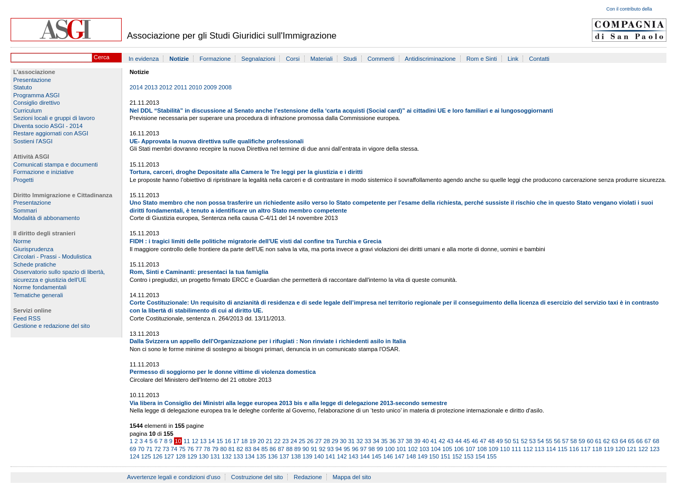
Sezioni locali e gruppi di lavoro (54, 118)
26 (310, 441)
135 (262, 456)
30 (343, 441)
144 (365, 456)
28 (326, 441)
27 (318, 441)
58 (573, 441)
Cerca (101, 57)
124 (135, 456)
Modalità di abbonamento (46, 218)
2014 (136, 87)
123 (654, 449)
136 (273, 456)
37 (401, 441)
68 (656, 441)
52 (524, 441)
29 (335, 441)
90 (306, 449)
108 (482, 449)
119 (608, 449)
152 (457, 456)
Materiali (321, 59)
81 (231, 449)
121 (632, 449)
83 (248, 449)
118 (597, 449)
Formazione (215, 59)
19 (252, 441)
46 (475, 441)
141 (330, 456)
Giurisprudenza (33, 249)
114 (551, 449)
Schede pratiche (34, 264)
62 (606, 441)
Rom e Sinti (481, 59)
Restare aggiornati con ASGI (50, 133)
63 (614, 441)
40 (425, 441)
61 (598, 441)
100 (390, 449)
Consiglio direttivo (36, 102)
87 (281, 449)
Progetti (23, 180)
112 (528, 449)
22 (277, 441)
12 (194, 441)
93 (330, 449)
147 (400, 456)
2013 (151, 87)
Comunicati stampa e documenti (55, 164)
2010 (195, 87)
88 (289, 449)
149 (423, 456)
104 (436, 449)
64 (623, 441)
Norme (22, 241)
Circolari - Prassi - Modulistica (52, 256)
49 (499, 441)
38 (409, 441)
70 (141, 449)
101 (401, 449)
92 (322, 449)
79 (215, 449)
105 (447, 449)
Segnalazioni (258, 59)
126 (158, 456)
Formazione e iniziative (43, 172)
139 (308, 456)
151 (446, 456)
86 (273, 449)
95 (347, 449)
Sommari (25, 210)
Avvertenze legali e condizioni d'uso (174, 477)
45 (466, 441)
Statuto (22, 87)
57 (565, 441)
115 (562, 449)
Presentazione (32, 80)
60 (590, 441)
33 (367, 441)
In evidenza (144, 59)
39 (417, 441)
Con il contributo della (629, 9)
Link (513, 59)
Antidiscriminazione (430, 59)
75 (182, 449)
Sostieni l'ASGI (32, 141)
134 (250, 456)
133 (238, 456)
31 (351, 441)
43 (450, 441)
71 (149, 449)
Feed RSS (27, 318)
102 (413, 449)
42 (441, 441)
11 (187, 441)
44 (458, 441)
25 (302, 441)
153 (469, 456)
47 (483, 441)
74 (174, 449)
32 (359, 441)
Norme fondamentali (40, 287)
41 (434, 441)
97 (363, 449)
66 (639, 441)
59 (582, 441)
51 (516, 441)
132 (227, 456)
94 (338, 449)
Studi (350, 59)
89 (297, 449)
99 (380, 449)
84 (256, 449)
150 (434, 456)
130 (204, 456)
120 (620, 449)
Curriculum (27, 110)
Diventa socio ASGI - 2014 (48, 126)
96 (355, 449)
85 (264, 449)
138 (296, 456)
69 (133, 449)
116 (574, 449)
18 (244, 441)
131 (215, 456)
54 (540, 441)
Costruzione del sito (257, 477)
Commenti (381, 59)
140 (319, 456)
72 (157, 449)
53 (532, 441)
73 (165, 449)
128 (181, 456)
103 (424, 449)
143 (354, 456)
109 (493, 449)
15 (219, 441)
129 (192, 456)
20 (261, 441)
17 (236, 441)
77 (199, 449)
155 (492, 456)
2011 (180, 87)
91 (313, 449)
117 (586, 449)
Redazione (308, 477)
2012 (165, 87)
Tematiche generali (38, 295)
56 (557, 441)
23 (285, 441)
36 (392, 441)
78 (207, 449)
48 (491, 441)
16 (228, 441)
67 (647, 441)
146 (388, 456)
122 (643, 449)
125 (146, 456)
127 (169, 456)
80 (223, 449)
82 (239, 449)
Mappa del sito (352, 477)
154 (480, 456)
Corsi (293, 59)
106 (459, 449)
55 (549, 441)
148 (411, 456)
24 (293, 441)
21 (269, 441)
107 (470, 449)
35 (384, 441)
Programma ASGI (36, 95)
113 (540, 449)
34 (376, 441)
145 (376, 456)
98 (371, 449)
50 (508, 441)
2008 (225, 87)
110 (505, 449)
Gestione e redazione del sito (51, 326)
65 (631, 441)
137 (284, 456)
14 (211, 441)
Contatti (539, 59)
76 (190, 449)
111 (516, 449)
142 (342, 456)
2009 (210, 87)
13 (203, 441)
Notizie (179, 59)
